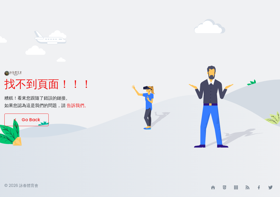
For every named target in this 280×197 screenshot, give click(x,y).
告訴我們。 (78, 105)
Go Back (26, 120)
